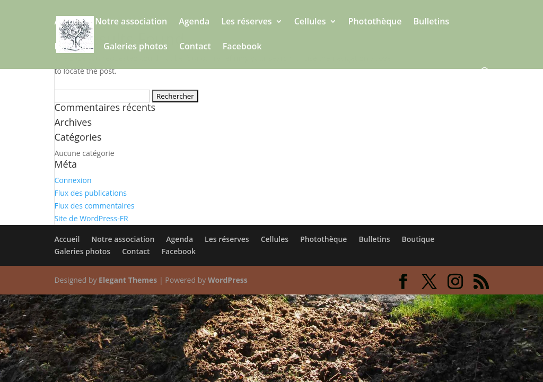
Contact (195, 47)
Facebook (242, 47)
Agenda (194, 22)
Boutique (73, 47)
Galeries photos (135, 47)
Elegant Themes (128, 280)
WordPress (228, 280)
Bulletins (432, 22)
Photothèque (375, 22)
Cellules (310, 22)
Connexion (72, 180)
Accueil (68, 22)
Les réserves (246, 22)
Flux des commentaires (94, 206)
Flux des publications (90, 193)
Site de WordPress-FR (91, 218)
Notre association (131, 22)
